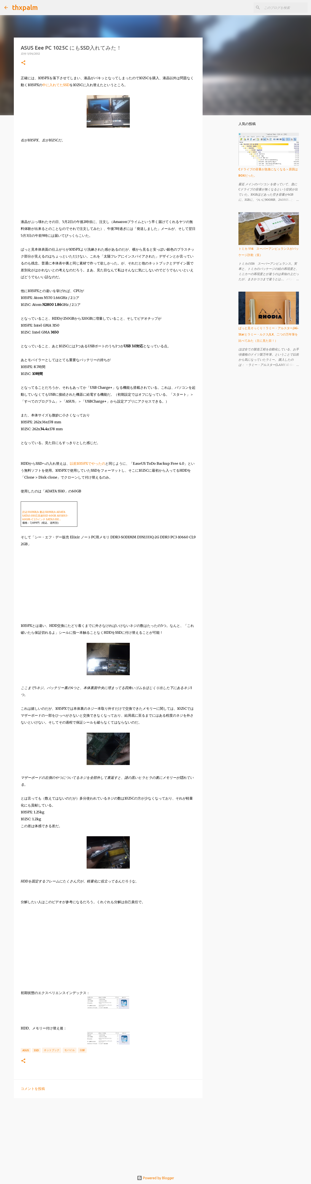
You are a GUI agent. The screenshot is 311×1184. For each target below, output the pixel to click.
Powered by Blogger (155, 1178)
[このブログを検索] (285, 7)
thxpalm (25, 7)
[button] (23, 63)
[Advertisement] (108, 1135)
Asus (25, 1050)
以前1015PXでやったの (87, 463)
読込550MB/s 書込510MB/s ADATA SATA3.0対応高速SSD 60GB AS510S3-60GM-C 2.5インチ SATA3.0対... (45, 515)
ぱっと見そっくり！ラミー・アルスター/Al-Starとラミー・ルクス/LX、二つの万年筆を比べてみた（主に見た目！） (268, 334)
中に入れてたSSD (56, 85)
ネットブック (51, 1050)
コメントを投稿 (33, 1089)
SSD (36, 1050)
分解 (82, 1050)
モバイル (69, 1050)
